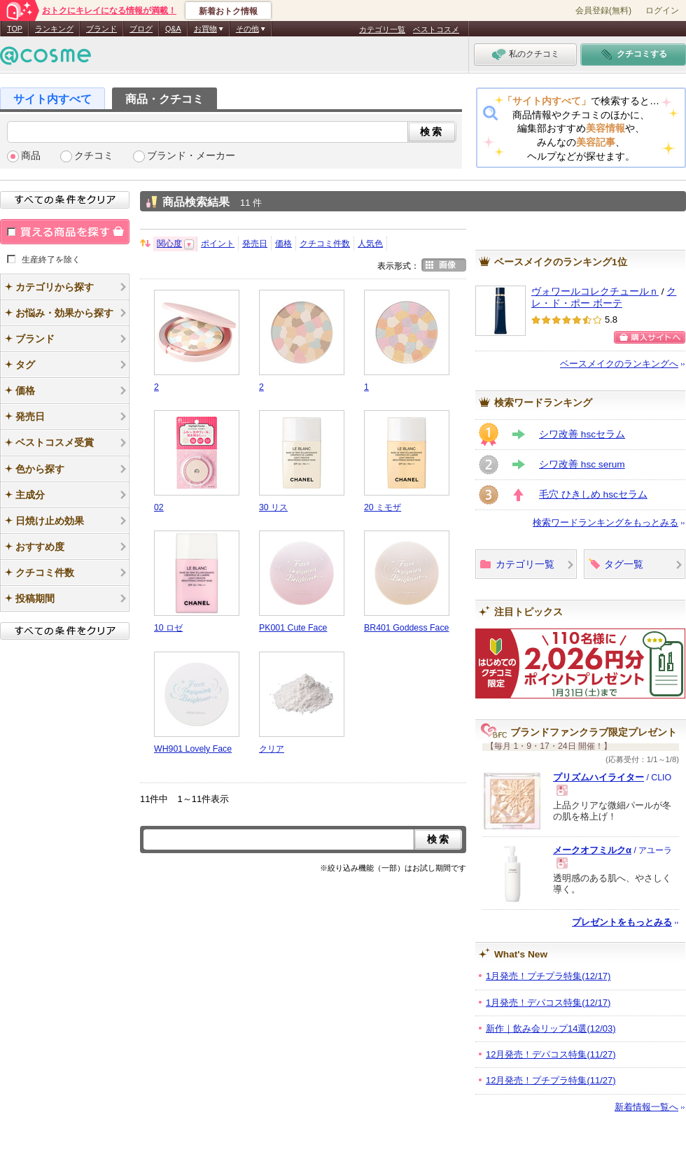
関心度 (169, 243)
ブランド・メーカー (191, 155)
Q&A (173, 28)
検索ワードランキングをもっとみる (605, 522)
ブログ (141, 28)
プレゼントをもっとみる (622, 922)
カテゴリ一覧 (382, 29)
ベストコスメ (436, 29)
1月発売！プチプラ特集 (548, 976)
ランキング (54, 28)
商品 (31, 155)
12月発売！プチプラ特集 (551, 1080)
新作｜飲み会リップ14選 (551, 1028)
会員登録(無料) (603, 10)
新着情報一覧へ (646, 1107)
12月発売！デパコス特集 (551, 1054)
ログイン (662, 10)
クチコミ (93, 155)
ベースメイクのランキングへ (619, 363)
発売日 (254, 243)
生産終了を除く (51, 259)
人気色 (370, 243)
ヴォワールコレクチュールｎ (595, 291)
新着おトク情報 (228, 11)
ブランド (101, 28)
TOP (14, 28)
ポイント (217, 243)
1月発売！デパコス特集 (548, 1002)
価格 (283, 243)
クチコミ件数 (325, 243)
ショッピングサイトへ (649, 337)
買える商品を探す (65, 231)
